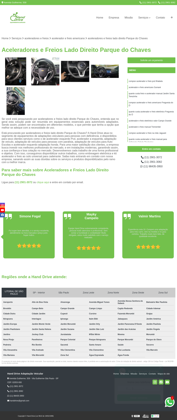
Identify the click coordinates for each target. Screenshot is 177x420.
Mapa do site (164, 374)
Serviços (143, 17)
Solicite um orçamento (151, 60)
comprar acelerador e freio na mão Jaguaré (147, 133)
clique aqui (43, 182)
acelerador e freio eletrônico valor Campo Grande (150, 121)
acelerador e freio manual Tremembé (145, 127)
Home (99, 17)
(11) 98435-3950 (151, 166)
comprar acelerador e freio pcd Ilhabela (146, 81)
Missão (129, 17)
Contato (160, 17)
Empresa (114, 17)
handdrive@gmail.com (18, 401)
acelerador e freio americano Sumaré (145, 87)
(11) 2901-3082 (166, 2)
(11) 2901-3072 (148, 2)
